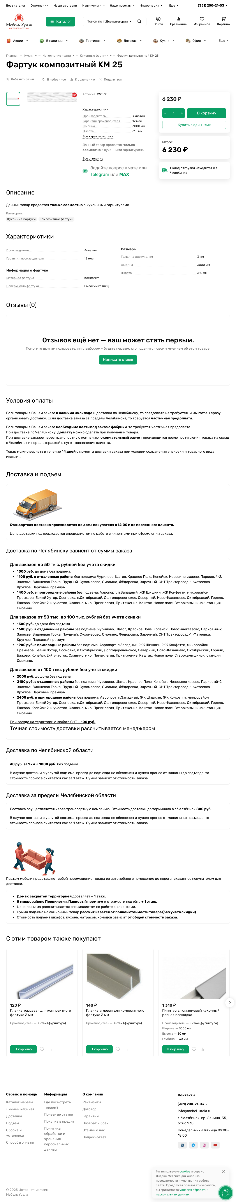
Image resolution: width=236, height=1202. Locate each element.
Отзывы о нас (94, 1130)
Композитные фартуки (56, 219)
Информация (149, 5)
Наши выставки (65, 5)
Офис (193, 40)
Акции (14, 40)
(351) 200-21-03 (211, 5)
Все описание (93, 158)
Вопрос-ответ (94, 1137)
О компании (39, 5)
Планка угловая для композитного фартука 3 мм (115, 1012)
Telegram (99, 174)
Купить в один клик (194, 125)
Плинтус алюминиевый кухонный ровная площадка (191, 1012)
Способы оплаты (20, 1142)
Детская (127, 40)
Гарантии (91, 1116)
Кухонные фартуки (21, 219)
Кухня (161, 40)
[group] (52, 115)
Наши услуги (92, 5)
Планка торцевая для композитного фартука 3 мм (40, 1012)
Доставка (14, 1116)
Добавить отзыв (23, 79)
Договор (90, 1109)
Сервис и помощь (21, 1094)
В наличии (51, 40)
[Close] (223, 1171)
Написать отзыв (118, 359)
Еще (172, 5)
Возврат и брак (96, 1123)
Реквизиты (92, 1102)
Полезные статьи (58, 1114)
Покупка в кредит (59, 1121)
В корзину (23, 1049)
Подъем (12, 1123)
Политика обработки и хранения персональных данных (56, 1138)
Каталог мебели (19, 1102)
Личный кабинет (20, 1109)
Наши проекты (120, 5)
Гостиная (89, 40)
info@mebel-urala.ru (194, 1111)
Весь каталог (15, 5)
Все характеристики (98, 136)
